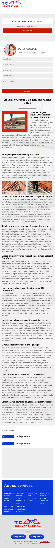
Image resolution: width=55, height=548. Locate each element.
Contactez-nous (32, 544)
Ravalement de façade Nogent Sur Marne (32, 497)
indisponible (23, 436)
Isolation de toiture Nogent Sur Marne (21, 509)
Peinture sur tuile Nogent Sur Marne (8, 509)
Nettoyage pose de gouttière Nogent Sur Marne (20, 498)
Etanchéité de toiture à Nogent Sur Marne (9, 497)
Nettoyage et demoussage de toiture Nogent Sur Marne (44, 498)
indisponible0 (23, 443)
